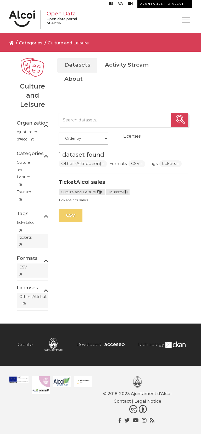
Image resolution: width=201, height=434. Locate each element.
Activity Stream (127, 64)
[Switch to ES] (111, 5)
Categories (30, 42)
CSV (70, 215)
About (73, 78)
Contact (122, 401)
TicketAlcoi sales (82, 182)
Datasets (77, 64)
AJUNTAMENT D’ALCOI (162, 3)
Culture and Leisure (68, 42)
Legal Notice (147, 401)
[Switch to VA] (120, 5)
